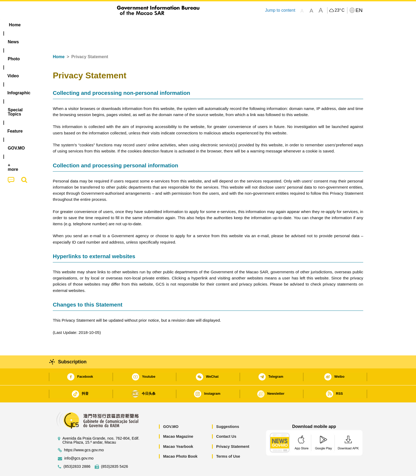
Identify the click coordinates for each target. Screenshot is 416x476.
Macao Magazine (178, 420)
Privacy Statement (232, 430)
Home (58, 40)
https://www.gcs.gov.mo (84, 434)
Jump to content (280, 10)
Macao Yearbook (178, 430)
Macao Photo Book (180, 440)
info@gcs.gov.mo (78, 442)
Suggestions (227, 410)
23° (339, 10)
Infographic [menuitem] (159, 25)
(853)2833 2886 (76, 450)
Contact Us (226, 420)
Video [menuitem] (131, 25)
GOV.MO (171, 410)
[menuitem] (86, 25)
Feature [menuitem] (228, 25)
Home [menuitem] (64, 25)
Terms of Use (228, 440)
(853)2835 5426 (114, 450)
